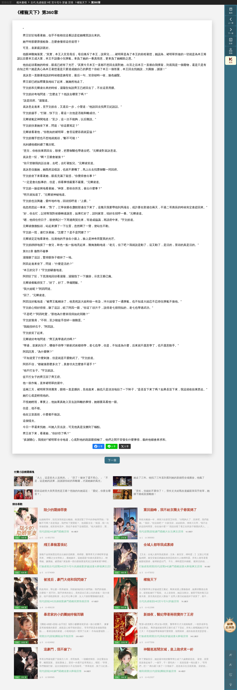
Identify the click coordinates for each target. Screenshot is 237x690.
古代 (33, 2)
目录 (231, 41)
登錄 (230, 51)
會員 (230, 60)
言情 (70, 2)
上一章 (230, 20)
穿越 (64, 2)
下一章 (112, 460)
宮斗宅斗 (56, 2)
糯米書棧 (21, 2)
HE (49, 2)
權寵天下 (82, 2)
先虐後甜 (41, 2)
